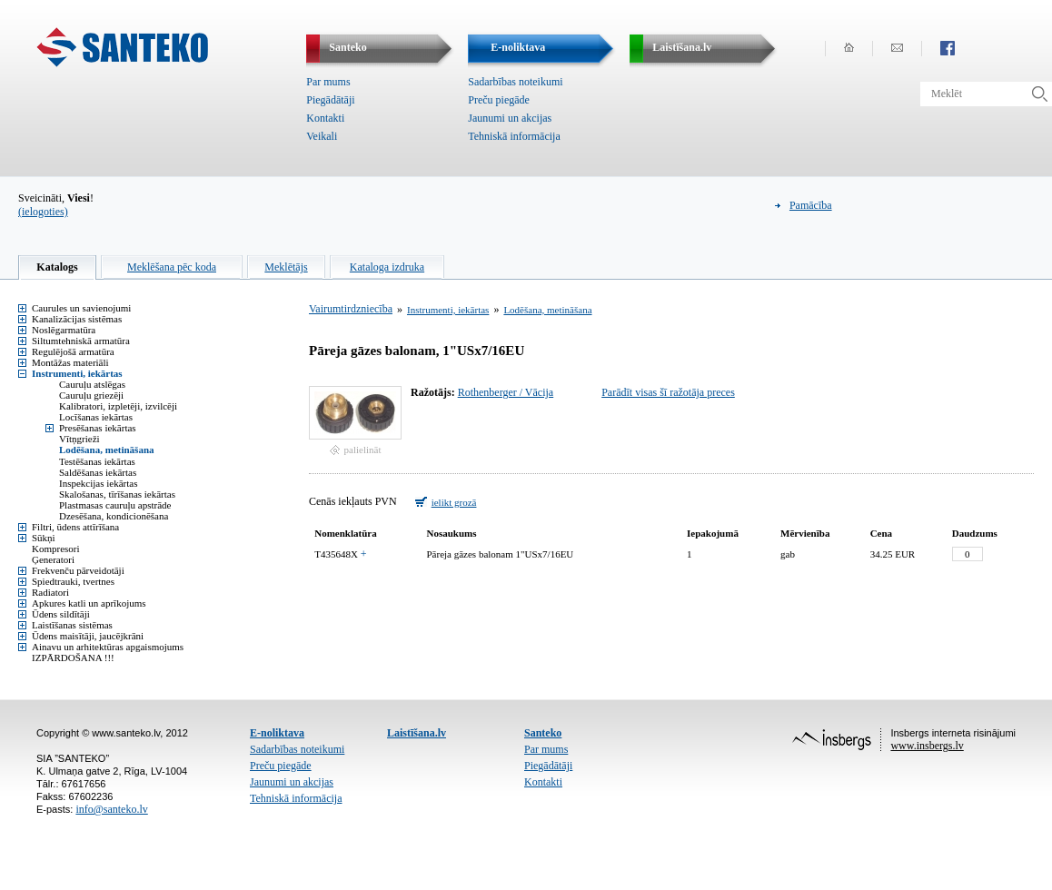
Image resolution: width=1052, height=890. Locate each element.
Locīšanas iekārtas (96, 416)
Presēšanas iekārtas (97, 427)
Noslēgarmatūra (63, 329)
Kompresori (56, 548)
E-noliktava (277, 733)
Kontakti (325, 118)
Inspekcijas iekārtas (98, 483)
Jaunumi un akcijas (509, 118)
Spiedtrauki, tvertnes (73, 581)
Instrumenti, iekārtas (77, 373)
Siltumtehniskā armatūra (81, 340)
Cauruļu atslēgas (92, 384)
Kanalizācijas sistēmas (77, 318)
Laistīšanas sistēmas (72, 624)
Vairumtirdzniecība (350, 308)
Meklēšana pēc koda (171, 267)
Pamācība (810, 205)
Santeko (542, 733)
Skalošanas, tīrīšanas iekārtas (117, 494)
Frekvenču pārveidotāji (78, 570)
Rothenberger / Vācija (506, 392)
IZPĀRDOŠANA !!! (73, 657)
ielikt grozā (454, 502)
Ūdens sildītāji (61, 613)
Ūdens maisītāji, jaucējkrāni (88, 635)
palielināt (363, 449)
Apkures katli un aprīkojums (89, 603)
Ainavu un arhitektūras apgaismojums (108, 646)
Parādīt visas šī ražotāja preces (668, 392)
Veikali (321, 136)
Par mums (328, 81)
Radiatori (50, 592)
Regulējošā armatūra (73, 351)
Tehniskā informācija (514, 136)
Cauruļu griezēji (91, 395)
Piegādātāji (330, 100)
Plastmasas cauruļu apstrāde (115, 504)
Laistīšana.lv (416, 733)
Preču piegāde (499, 100)
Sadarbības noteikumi (515, 81)
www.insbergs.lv (926, 745)
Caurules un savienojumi (81, 307)
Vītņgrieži (79, 438)
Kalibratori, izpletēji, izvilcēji (118, 405)
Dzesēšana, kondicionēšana (113, 515)
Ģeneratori (53, 559)
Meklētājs (285, 267)
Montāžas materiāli (70, 362)
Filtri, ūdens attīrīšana (75, 526)
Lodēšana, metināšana (106, 449)
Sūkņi (43, 537)
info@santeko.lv (111, 809)
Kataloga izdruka (387, 267)
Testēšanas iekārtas (97, 461)
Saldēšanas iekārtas (97, 472)
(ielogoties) (43, 211)
